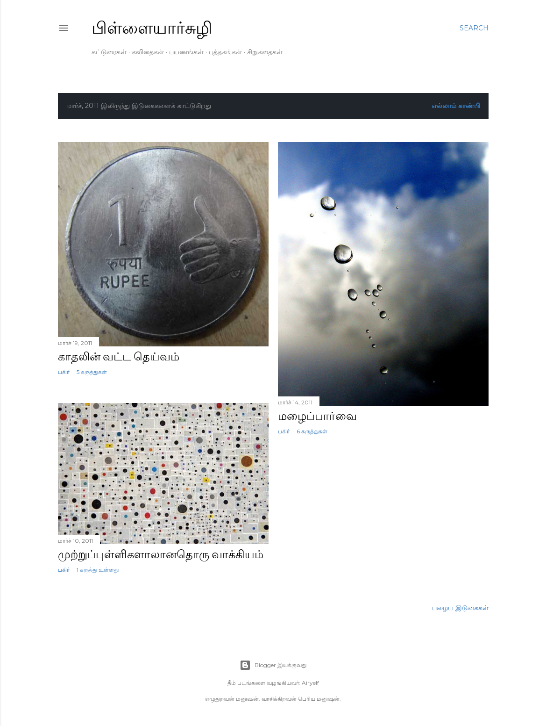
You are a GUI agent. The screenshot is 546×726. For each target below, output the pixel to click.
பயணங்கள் (186, 52)
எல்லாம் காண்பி (456, 105)
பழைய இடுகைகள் (460, 608)
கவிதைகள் (148, 52)
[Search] (474, 28)
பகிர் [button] (64, 371)
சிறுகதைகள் (265, 52)
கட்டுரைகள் (109, 52)
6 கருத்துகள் (312, 431)
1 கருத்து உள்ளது (98, 569)
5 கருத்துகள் (92, 371)
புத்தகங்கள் (225, 52)
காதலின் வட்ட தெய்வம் (118, 356)
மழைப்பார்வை (317, 416)
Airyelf (310, 682)
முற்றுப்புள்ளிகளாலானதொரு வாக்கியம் (160, 554)
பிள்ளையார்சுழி (152, 28)
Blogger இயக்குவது (273, 665)
